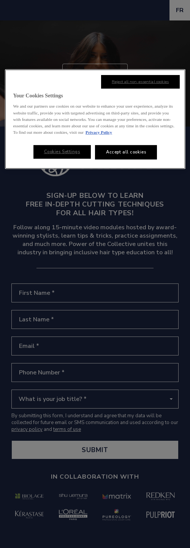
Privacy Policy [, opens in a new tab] (99, 132)
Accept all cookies (126, 152)
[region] (95, 119)
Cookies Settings (62, 152)
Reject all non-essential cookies (140, 82)
